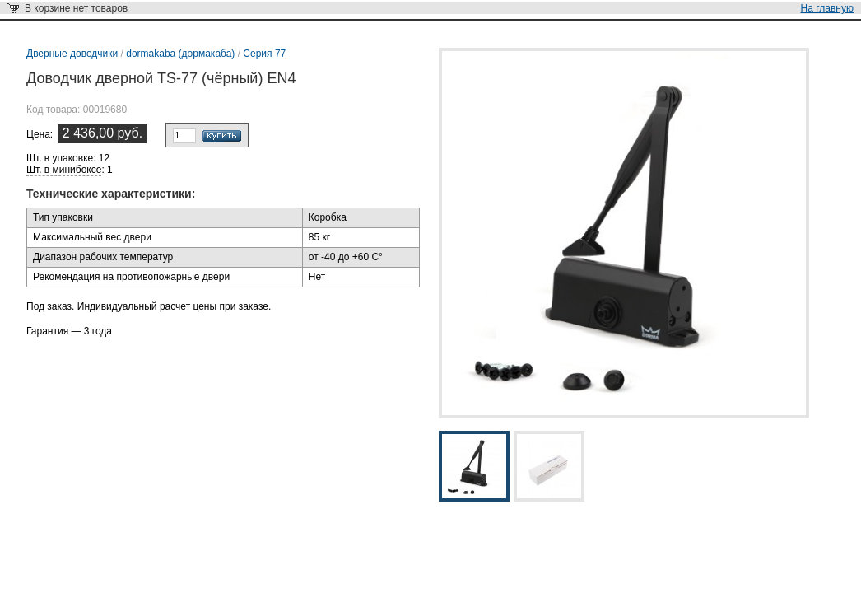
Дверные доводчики (72, 53)
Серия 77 (264, 53)
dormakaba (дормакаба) (180, 53)
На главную (827, 8)
